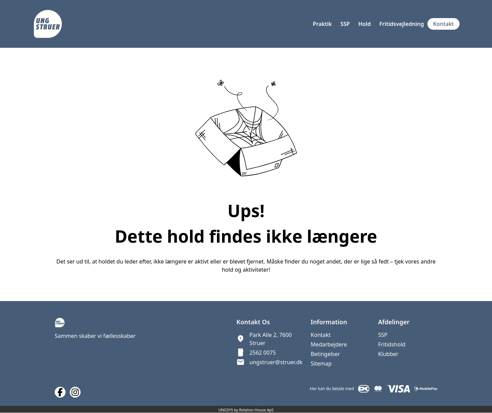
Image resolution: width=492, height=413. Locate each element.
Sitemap (321, 363)
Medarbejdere (329, 344)
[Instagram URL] (75, 392)
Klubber (388, 354)
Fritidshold (392, 344)
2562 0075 (262, 352)
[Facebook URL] (60, 392)
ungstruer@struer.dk (275, 362)
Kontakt (321, 335)
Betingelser (325, 354)
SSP (382, 335)
